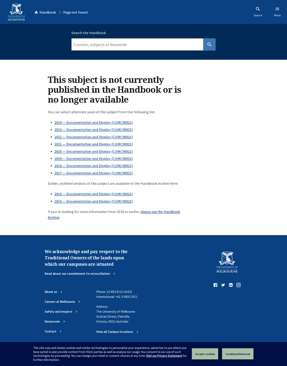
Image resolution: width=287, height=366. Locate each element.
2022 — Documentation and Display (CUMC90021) (93, 137)
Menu (277, 11)
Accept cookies (205, 354)
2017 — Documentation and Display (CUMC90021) (93, 173)
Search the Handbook (88, 33)
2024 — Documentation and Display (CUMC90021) (93, 122)
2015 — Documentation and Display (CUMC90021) (93, 201)
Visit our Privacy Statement (164, 356)
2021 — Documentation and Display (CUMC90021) (93, 144)
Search (258, 11)
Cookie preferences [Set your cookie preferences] (237, 354)
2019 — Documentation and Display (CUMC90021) (93, 158)
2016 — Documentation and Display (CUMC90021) (93, 194)
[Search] (137, 44)
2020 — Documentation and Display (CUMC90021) (93, 151)
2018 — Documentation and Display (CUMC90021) (93, 165)
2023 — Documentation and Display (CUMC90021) (93, 129)
